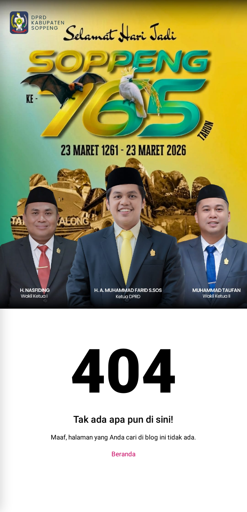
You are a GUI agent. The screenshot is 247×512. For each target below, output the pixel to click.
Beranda (123, 454)
